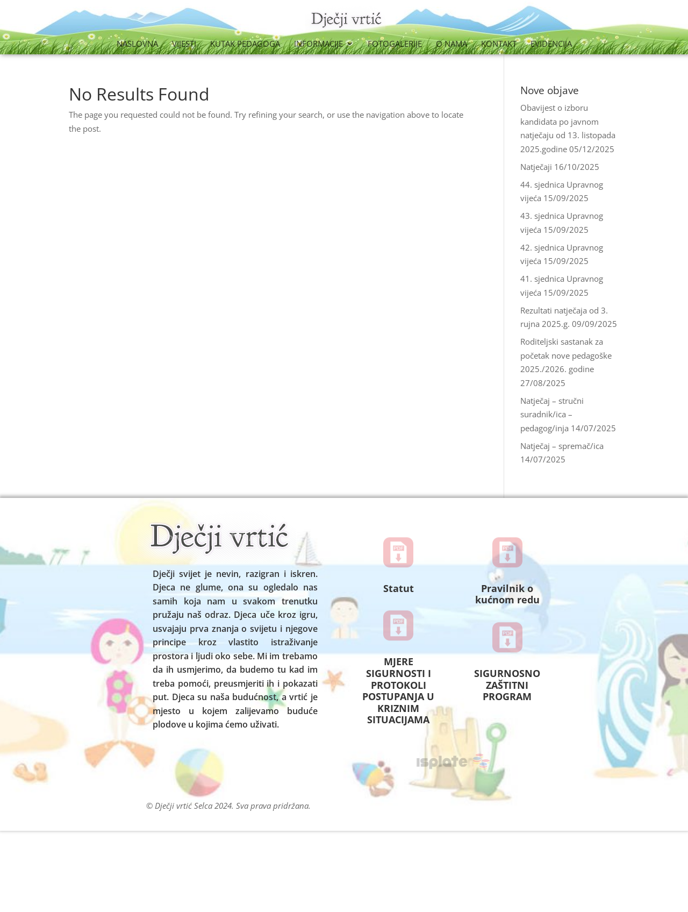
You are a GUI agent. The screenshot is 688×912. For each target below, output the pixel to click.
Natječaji (536, 166)
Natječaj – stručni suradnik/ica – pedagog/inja (552, 414)
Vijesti (184, 44)
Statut (398, 588)
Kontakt (499, 44)
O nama (451, 44)
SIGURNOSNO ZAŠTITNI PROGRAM (507, 685)
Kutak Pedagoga (245, 44)
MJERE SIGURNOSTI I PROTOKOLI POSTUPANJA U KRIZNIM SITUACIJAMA (398, 690)
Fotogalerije (395, 44)
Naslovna (137, 44)
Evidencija (551, 44)
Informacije (318, 44)
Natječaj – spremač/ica (562, 445)
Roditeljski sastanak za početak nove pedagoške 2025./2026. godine (566, 355)
